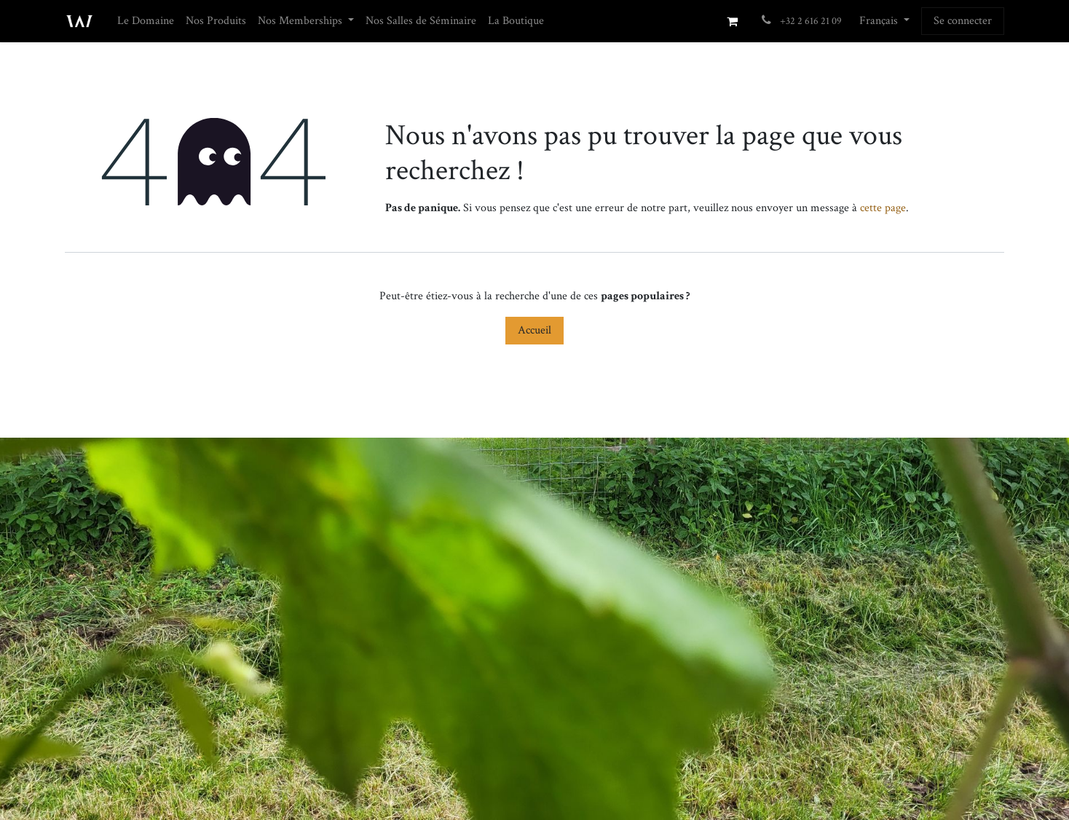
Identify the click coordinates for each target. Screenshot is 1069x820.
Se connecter (963, 20)
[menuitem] (145, 21)
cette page (883, 208)
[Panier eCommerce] (732, 21)
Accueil (534, 330)
